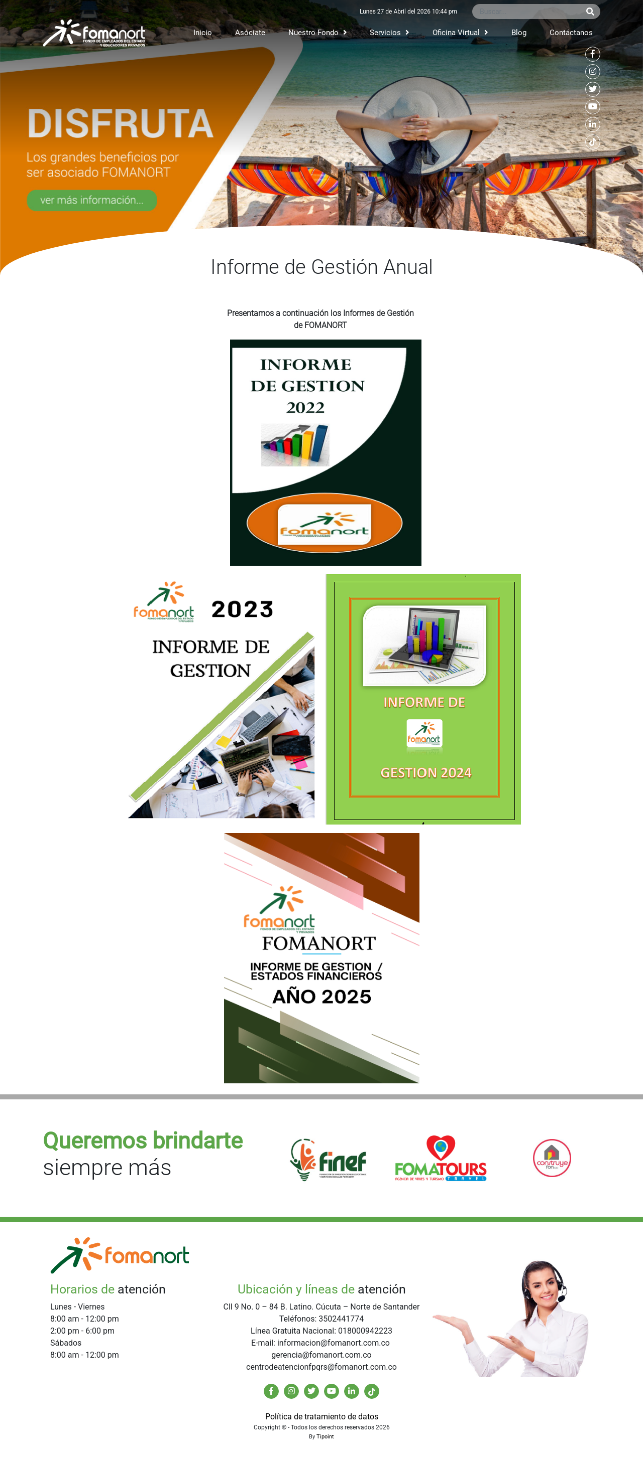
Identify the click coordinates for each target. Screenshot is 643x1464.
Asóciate (250, 32)
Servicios (389, 32)
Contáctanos (571, 32)
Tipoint (325, 1436)
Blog (518, 32)
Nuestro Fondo (317, 32)
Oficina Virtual (460, 32)
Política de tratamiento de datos (321, 1416)
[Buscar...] (526, 11)
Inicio (202, 32)
